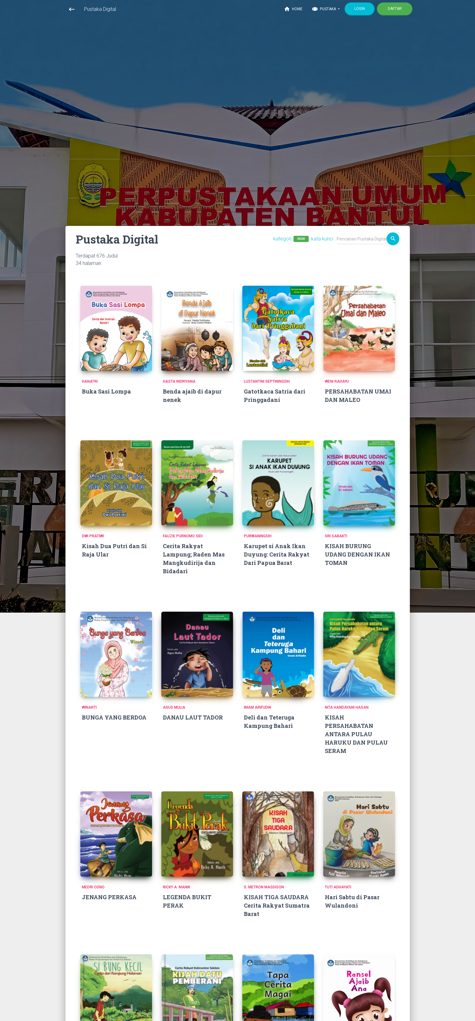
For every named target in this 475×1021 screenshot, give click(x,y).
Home (293, 9)
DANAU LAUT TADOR (193, 717)
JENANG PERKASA (109, 897)
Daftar (394, 9)
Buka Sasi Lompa (106, 391)
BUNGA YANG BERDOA (114, 717)
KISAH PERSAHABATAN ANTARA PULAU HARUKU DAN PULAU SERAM (356, 734)
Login (359, 9)
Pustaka (324, 9)
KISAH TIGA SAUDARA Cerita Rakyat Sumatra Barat (277, 905)
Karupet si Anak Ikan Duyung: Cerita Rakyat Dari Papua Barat (276, 554)
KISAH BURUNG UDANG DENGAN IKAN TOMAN (357, 554)
